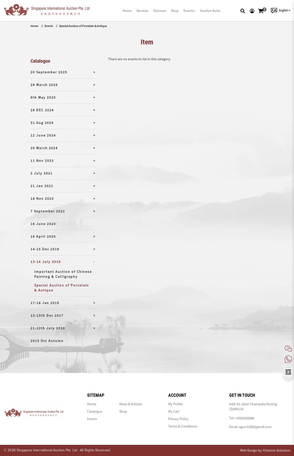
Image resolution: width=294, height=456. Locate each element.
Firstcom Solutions (276, 450)
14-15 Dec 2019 (45, 249)
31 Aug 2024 (42, 122)
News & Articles (130, 404)
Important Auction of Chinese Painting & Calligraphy (63, 274)
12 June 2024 (43, 135)
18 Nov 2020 (42, 198)
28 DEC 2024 (42, 110)
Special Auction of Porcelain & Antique (83, 26)
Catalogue (94, 411)
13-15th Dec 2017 (47, 315)
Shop (123, 411)
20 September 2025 (49, 72)
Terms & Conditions (182, 426)
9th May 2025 (43, 97)
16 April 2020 (43, 236)
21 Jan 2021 (42, 186)
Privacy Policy (178, 419)
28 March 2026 (44, 85)
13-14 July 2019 (46, 261)
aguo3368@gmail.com (255, 427)
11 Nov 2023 (42, 160)
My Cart (173, 411)
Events (48, 26)
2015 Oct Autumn (47, 341)
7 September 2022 (48, 211)
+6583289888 (244, 418)
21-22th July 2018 (48, 328)
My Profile (175, 404)
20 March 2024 (44, 148)
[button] (242, 10)
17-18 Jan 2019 (45, 303)
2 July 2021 (42, 173)
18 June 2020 (43, 224)
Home (34, 26)
